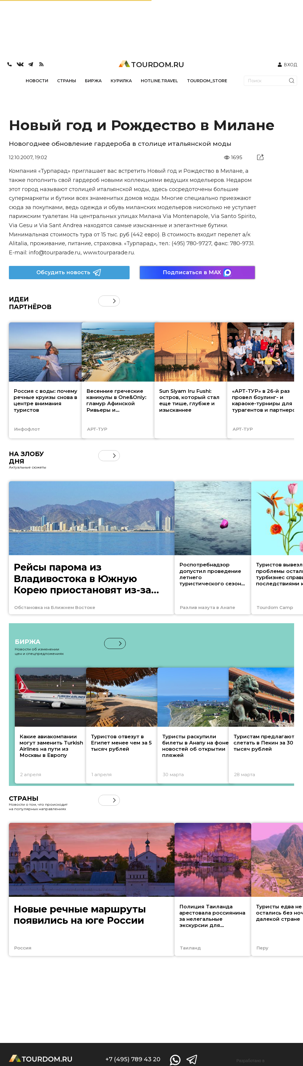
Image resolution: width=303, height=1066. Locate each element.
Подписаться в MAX (197, 272)
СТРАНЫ (66, 80)
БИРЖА (93, 80)
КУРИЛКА (121, 80)
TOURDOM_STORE (207, 80)
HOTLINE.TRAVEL (159, 80)
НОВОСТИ (37, 80)
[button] (114, 301)
